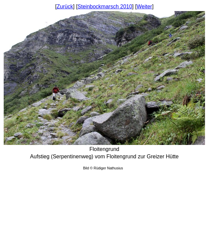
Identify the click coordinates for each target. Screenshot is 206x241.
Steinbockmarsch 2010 (105, 6)
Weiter (144, 6)
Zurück (65, 6)
